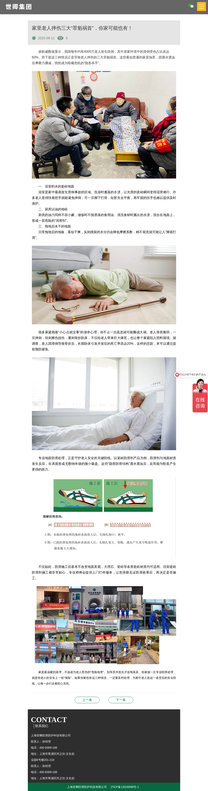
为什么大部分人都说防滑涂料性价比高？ (121, 700)
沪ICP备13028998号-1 (124, 787)
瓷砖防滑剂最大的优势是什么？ (87, 700)
